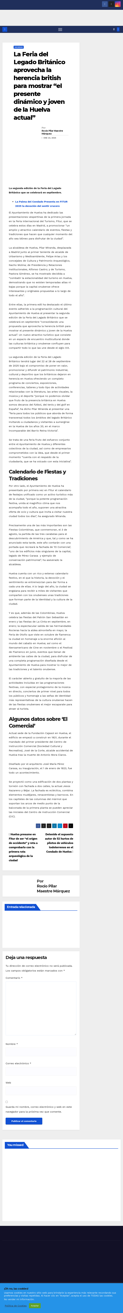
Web (8, 1082)
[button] (114, 29)
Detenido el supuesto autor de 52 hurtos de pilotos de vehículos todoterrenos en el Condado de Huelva (59, 843)
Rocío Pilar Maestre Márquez (52, 132)
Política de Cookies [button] (16, 1305)
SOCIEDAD (19, 47)
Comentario (14, 978)
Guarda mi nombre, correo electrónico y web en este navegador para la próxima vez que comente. (39, 1109)
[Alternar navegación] (60, 29)
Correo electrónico (18, 1063)
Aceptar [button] (35, 1305)
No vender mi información (19, 1299)
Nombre (12, 1044)
